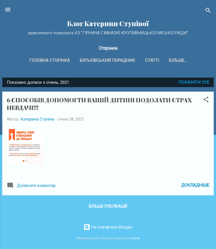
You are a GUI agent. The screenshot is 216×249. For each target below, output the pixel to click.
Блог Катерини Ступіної (108, 23)
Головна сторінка (49, 60)
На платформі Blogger (108, 227)
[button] (205, 100)
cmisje (135, 238)
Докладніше (195, 185)
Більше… (178, 60)
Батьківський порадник (107, 60)
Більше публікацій (108, 206)
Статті (152, 60)
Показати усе (193, 82)
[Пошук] (208, 11)
